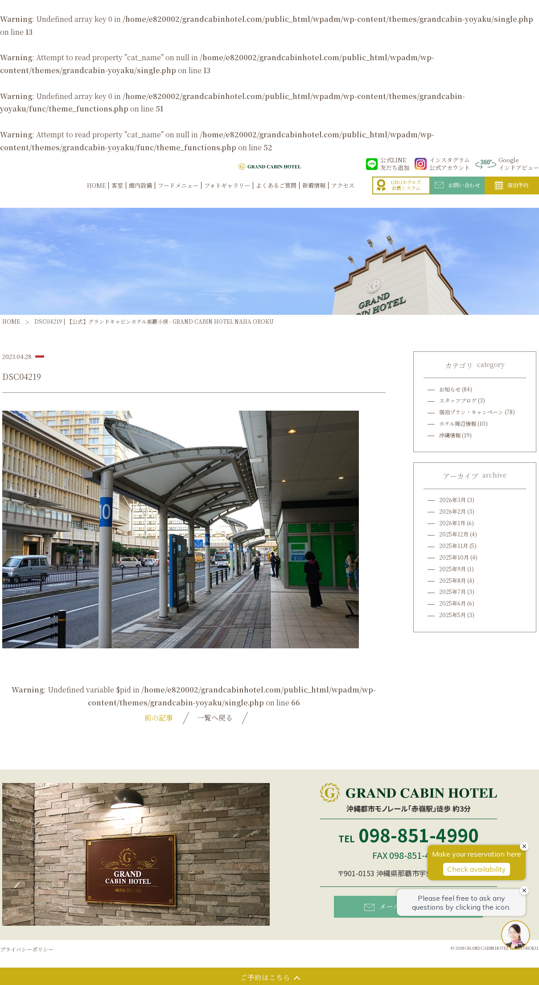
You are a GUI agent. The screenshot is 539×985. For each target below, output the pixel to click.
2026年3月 (452, 499)
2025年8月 (452, 580)
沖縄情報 (450, 435)
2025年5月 (452, 614)
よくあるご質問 (276, 194)
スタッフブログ (458, 400)
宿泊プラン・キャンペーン (471, 412)
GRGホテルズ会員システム (399, 195)
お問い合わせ (457, 194)
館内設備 (140, 194)
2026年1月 (452, 523)
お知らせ (450, 389)
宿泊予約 (512, 194)
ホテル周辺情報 (457, 423)
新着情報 (313, 194)
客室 (117, 194)
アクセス (342, 194)
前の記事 (158, 718)
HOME (96, 194)
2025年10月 (454, 557)
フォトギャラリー (227, 194)
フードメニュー (178, 194)
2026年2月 (452, 511)
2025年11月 (453, 545)
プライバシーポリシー (26, 949)
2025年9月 (452, 569)
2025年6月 (452, 603)
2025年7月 (452, 591)
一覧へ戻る (215, 718)
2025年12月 (454, 534)
